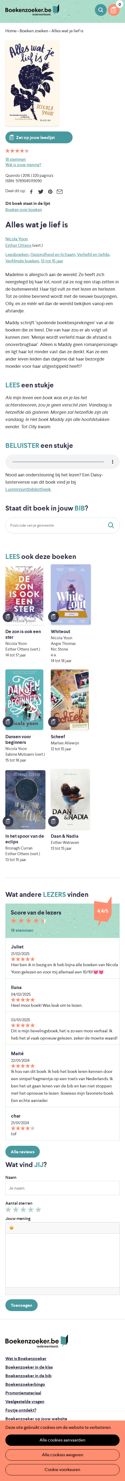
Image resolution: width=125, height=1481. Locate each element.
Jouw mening (17, 1124)
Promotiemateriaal (23, 1299)
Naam (10, 1083)
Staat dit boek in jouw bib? (112, 525)
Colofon (13, 1342)
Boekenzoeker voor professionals (38, 1333)
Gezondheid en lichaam (52, 254)
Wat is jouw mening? (23, 164)
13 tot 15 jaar (52, 261)
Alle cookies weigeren (62, 1455)
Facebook (31, 191)
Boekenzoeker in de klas (29, 1273)
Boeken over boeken (23, 209)
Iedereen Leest (83, 1397)
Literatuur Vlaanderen (86, 1404)
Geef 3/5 (24, 1117)
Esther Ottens (18, 245)
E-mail (59, 191)
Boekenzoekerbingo (25, 1290)
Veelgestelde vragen (24, 1308)
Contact (13, 1351)
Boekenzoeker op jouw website (36, 1325)
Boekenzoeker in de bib (28, 1282)
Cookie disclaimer (22, 1373)
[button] (11, 1133)
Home (11, 31)
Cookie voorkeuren (62, 1469)
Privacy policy (18, 1366)
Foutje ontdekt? (20, 1316)
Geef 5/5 (39, 1117)
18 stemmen (15, 159)
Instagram (115, 1390)
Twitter (40, 191)
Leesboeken (17, 254)
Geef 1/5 (9, 1117)
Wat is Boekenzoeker (26, 1265)
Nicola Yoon (16, 239)
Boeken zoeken (101, 10)
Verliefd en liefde (93, 254)
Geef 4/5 (31, 1117)
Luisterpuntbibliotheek (28, 489)
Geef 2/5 (16, 1117)
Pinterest (50, 191)
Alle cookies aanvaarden (62, 1440)
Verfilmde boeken (22, 261)
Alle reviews (22, 1058)
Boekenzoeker (32, 10)
